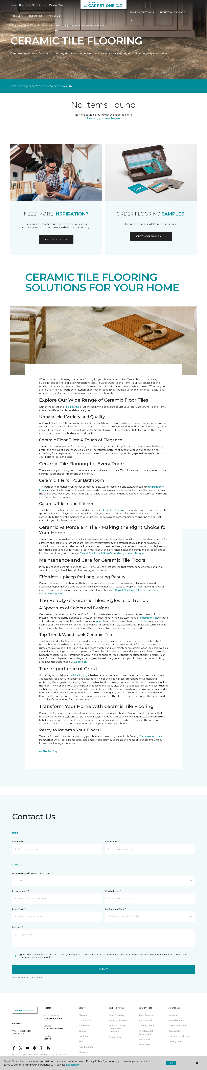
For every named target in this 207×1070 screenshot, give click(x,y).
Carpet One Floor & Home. (33, 1054)
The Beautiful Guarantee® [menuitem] (146, 1032)
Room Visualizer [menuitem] (117, 1015)
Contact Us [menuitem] (174, 1031)
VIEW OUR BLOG (56, 239)
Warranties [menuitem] (144, 1039)
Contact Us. (66, 86)
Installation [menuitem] (144, 1044)
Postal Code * (18, 909)
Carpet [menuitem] (82, 1031)
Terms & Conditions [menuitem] (178, 1036)
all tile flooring (79, 675)
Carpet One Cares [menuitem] (177, 1025)
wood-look (80, 661)
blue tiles (142, 621)
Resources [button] (36, 16)
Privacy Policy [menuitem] (175, 1041)
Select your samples (150, 236)
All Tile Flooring (48, 751)
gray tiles (101, 621)
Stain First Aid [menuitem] (146, 1020)
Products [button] (17, 16)
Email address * (113, 891)
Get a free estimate (151, 736)
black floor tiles (148, 617)
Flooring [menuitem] (83, 1015)
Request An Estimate (172, 12)
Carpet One (16, 25)
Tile (42, 25)
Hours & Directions (142, 12)
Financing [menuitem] (84, 1052)
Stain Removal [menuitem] (146, 1015)
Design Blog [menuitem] (115, 1037)
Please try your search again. (103, 118)
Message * (17, 927)
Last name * (111, 842)
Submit (103, 969)
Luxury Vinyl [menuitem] (85, 1020)
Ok (171, 1063)
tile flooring (72, 407)
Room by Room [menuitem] (176, 1020)
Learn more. (73, 1064)
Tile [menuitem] (81, 1041)
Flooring (31, 25)
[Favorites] (136, 20)
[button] (130, 20)
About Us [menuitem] (173, 1015)
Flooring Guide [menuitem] (146, 1025)
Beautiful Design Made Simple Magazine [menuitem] (117, 1028)
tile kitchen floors (112, 510)
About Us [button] (54, 16)
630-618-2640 (56, 5)
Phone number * (20, 891)
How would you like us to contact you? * (32, 873)
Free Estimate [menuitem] (86, 1047)
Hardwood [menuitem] (84, 1025)
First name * (18, 842)
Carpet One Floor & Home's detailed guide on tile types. (112, 553)
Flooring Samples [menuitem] (118, 1020)
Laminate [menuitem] (84, 1036)
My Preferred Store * (115, 909)
